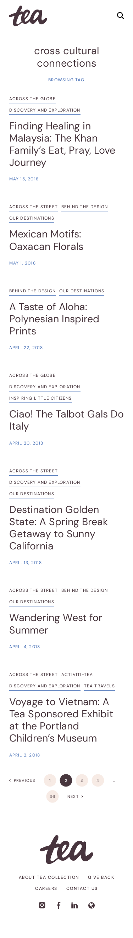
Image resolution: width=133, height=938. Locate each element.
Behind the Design (84, 207)
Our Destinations (31, 218)
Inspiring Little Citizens (40, 398)
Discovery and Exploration (45, 110)
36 (52, 796)
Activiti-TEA (77, 674)
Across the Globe (32, 99)
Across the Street (33, 207)
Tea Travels (99, 686)
